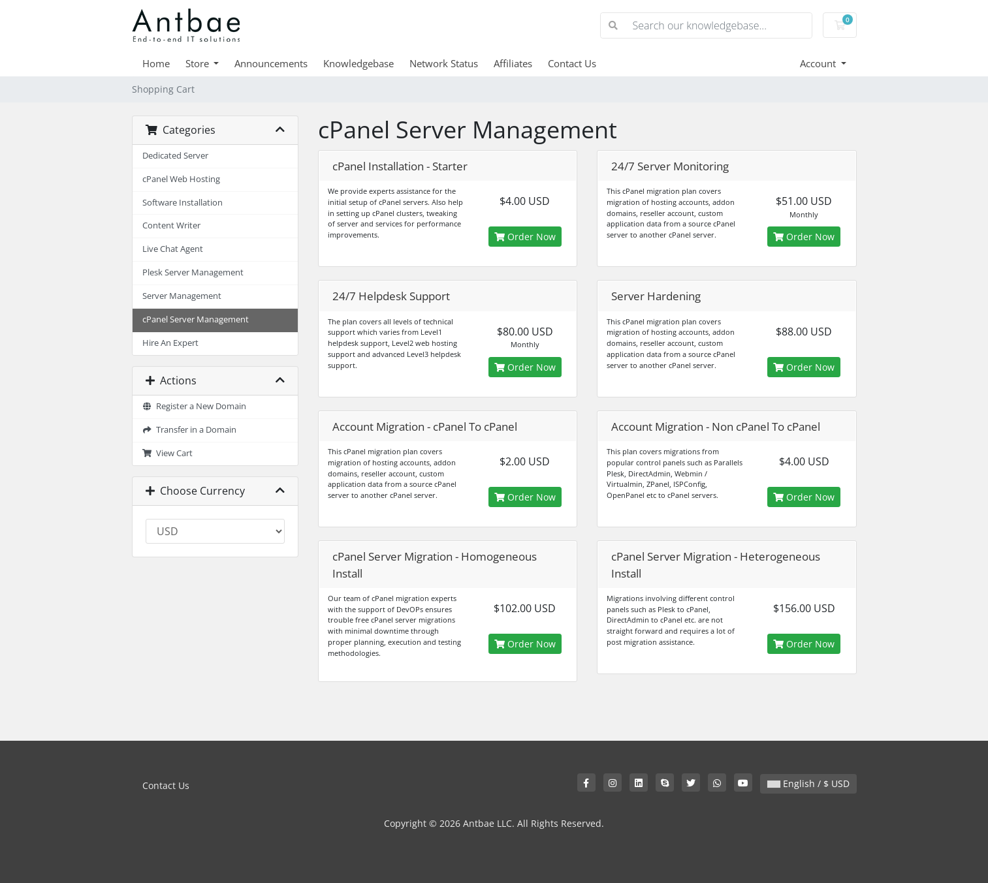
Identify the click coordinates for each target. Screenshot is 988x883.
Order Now (525, 236)
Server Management (181, 296)
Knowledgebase (358, 63)
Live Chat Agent (172, 249)
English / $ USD (808, 783)
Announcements (271, 63)
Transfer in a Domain (189, 429)
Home (156, 63)
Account (819, 63)
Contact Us (572, 63)
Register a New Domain (194, 406)
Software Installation (182, 202)
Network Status (443, 63)
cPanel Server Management (195, 319)
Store (198, 63)
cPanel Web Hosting (181, 179)
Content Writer (171, 225)
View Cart (167, 453)
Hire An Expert (170, 343)
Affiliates (513, 63)
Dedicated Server (175, 155)
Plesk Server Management (193, 272)
